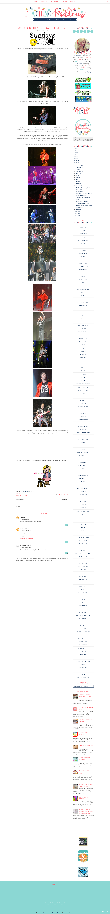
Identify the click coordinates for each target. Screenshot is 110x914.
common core (83, 305)
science (83, 589)
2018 (75, 157)
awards (83, 243)
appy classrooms (83, 240)
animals (83, 237)
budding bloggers (83, 286)
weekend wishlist (83, 658)
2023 (75, 148)
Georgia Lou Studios (72, 912)
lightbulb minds (83, 439)
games (83, 393)
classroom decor (83, 299)
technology (83, 641)
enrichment (83, 341)
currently (83, 322)
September (79, 171)
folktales (83, 367)
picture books (83, 540)
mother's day (83, 478)
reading (83, 560)
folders (83, 364)
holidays (83, 413)
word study (83, 667)
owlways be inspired (83, 511)
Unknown (22, 517)
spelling (83, 596)
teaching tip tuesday (83, 635)
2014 (75, 211)
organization (83, 507)
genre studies (83, 397)
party (83, 527)
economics (83, 335)
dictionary (83, 328)
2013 (75, 213)
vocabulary (83, 651)
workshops (83, 671)
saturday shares (83, 579)
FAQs (83, 348)
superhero (83, 625)
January (78, 209)
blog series (83, 263)
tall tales (83, 628)
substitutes (83, 609)
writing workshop (83, 677)
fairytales (83, 344)
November (79, 167)
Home (36, 1)
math (83, 449)
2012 (75, 215)
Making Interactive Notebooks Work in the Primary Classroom (86, 811)
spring (83, 599)
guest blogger (83, 406)
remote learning (83, 566)
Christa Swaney (24, 528)
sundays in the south (22, 495)
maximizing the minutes (83, 452)
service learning (83, 592)
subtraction (83, 612)
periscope (83, 534)
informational (83, 426)
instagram (83, 429)
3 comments (19, 493)
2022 (75, 150)
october (83, 501)
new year (83, 498)
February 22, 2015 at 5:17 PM (25, 519)
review (83, 573)
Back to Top (105, 911)
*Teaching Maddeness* (44, 912)
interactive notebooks (83, 432)
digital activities (83, 331)
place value (83, 543)
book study (83, 273)
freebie (83, 377)
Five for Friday (79, 191)
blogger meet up (83, 266)
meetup (83, 459)
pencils (83, 530)
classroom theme (83, 302)
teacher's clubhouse (83, 631)
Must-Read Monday (83, 488)
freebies (83, 380)
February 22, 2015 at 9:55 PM (25, 530)
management (83, 446)
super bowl (83, 618)
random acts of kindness (83, 553)
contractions (83, 312)
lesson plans (83, 436)
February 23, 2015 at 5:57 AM (25, 547)
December (78, 165)
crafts (83, 315)
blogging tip (83, 269)
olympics (83, 504)
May (77, 179)
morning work (83, 475)
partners (83, 524)
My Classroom (54, 1)
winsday (83, 664)
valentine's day (83, 648)
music (83, 481)
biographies (83, 253)
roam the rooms (83, 576)
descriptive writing (83, 325)
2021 (75, 152)
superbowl (83, 622)
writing (83, 674)
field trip (83, 357)
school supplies (83, 586)
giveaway (83, 403)
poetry (83, 547)
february (83, 354)
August (78, 173)
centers (83, 292)
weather (83, 654)
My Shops (64, 1)
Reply (67, 525)
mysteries (83, 491)
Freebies (73, 1)
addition (83, 227)
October (78, 169)
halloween (83, 410)
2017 (75, 159)
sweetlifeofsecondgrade (26, 538)
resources (83, 569)
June (77, 177)
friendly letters (83, 390)
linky (83, 442)
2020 (75, 154)
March (77, 183)
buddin (83, 282)
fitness (83, 361)
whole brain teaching (83, 661)
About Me (43, 1)
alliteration (83, 233)
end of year (83, 338)
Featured (83, 351)
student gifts (83, 605)
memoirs (83, 462)
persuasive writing (83, 537)
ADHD (83, 230)
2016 (75, 161)
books (83, 276)
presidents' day (83, 550)
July (77, 175)
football (83, 374)
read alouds (83, 556)
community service (83, 309)
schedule (83, 583)
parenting (83, 517)
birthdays (83, 256)
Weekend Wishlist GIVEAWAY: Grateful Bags (85, 771)
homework (83, 416)
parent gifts (83, 514)
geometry (83, 400)
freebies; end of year (83, 384)
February (78, 186)
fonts (83, 370)
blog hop (83, 260)
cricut (83, 318)
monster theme (83, 472)
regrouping (83, 563)
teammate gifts (83, 638)
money (83, 468)
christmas (83, 295)
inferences (83, 423)
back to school (83, 247)
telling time (83, 645)
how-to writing (83, 419)
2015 (75, 163)
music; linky (83, 485)
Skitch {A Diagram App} (82, 201)
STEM (83, 602)
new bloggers (83, 494)
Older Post (64, 500)
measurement (83, 455)
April (77, 181)
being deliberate (83, 250)
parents (83, 521)
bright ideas (83, 279)
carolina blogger (83, 289)
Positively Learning (25, 545)
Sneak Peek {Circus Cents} (82, 203)
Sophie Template (55, 912)
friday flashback (83, 387)
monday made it (83, 465)
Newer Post (20, 500)
